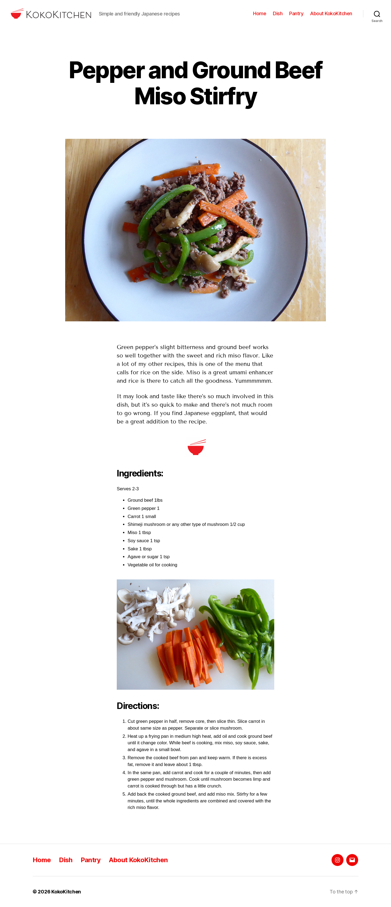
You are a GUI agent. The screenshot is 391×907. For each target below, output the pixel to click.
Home (259, 13)
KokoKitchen (66, 892)
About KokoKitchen (331, 13)
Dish (277, 13)
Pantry (296, 13)
